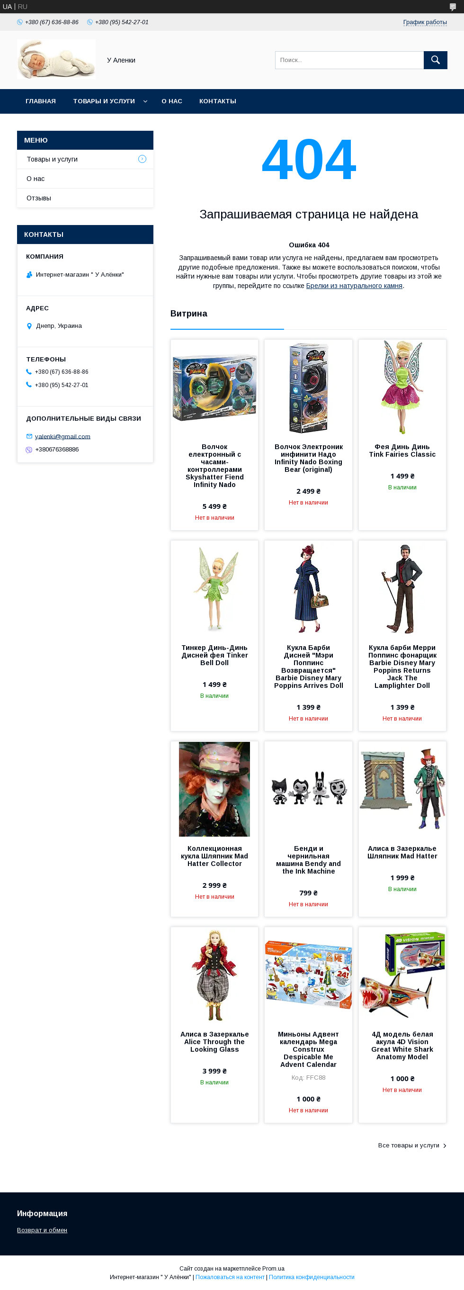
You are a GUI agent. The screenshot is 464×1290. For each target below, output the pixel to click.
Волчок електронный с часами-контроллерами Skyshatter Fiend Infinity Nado (215, 465)
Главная (41, 101)
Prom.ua (273, 1268)
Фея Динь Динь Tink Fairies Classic (402, 450)
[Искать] (435, 60)
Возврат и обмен (42, 1230)
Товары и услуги (104, 101)
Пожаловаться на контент (230, 1277)
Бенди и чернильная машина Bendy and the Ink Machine (308, 860)
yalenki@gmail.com (62, 436)
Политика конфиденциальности (312, 1277)
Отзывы (39, 198)
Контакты (217, 101)
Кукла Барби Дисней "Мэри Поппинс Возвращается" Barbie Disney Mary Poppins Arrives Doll (308, 666)
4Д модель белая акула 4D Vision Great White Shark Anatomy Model (402, 1045)
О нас (171, 101)
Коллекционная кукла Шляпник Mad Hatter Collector (214, 856)
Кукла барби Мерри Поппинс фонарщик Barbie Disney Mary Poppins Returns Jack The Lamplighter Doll (402, 666)
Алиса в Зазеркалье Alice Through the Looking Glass (214, 1041)
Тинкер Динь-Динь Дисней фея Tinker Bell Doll (214, 655)
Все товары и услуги (408, 1145)
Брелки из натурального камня (354, 285)
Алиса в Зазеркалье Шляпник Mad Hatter (402, 852)
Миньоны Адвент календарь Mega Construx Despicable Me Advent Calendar (308, 1049)
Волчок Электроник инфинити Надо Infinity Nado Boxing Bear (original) (309, 458)
